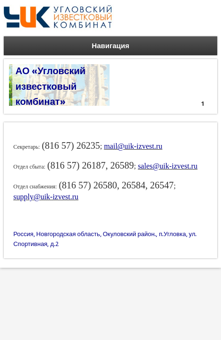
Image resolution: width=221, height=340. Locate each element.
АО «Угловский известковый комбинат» (50, 86)
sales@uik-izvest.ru (167, 166)
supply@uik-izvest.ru (45, 197)
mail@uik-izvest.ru (133, 146)
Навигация (110, 46)
